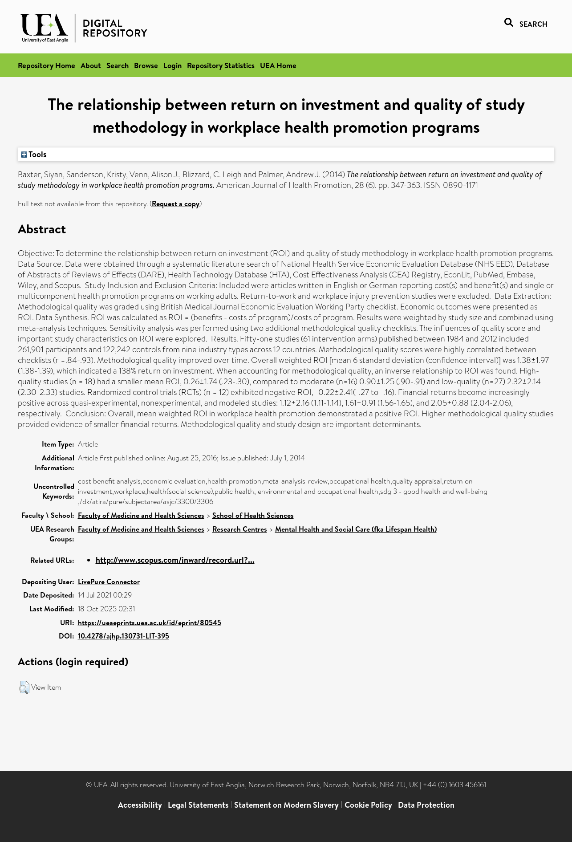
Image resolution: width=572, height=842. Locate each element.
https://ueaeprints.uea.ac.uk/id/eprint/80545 (149, 622)
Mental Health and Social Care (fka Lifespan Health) (356, 529)
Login (172, 65)
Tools (34, 154)
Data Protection (426, 804)
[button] (24, 687)
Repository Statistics (221, 65)
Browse (146, 65)
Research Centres (239, 529)
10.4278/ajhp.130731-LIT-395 (123, 636)
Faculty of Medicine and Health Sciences (141, 515)
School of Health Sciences (253, 515)
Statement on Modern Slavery (286, 804)
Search (117, 65)
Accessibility (140, 804)
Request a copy (175, 203)
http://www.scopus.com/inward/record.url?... (175, 559)
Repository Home (46, 65)
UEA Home (278, 65)
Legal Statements (198, 804)
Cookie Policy (368, 804)
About (91, 65)
